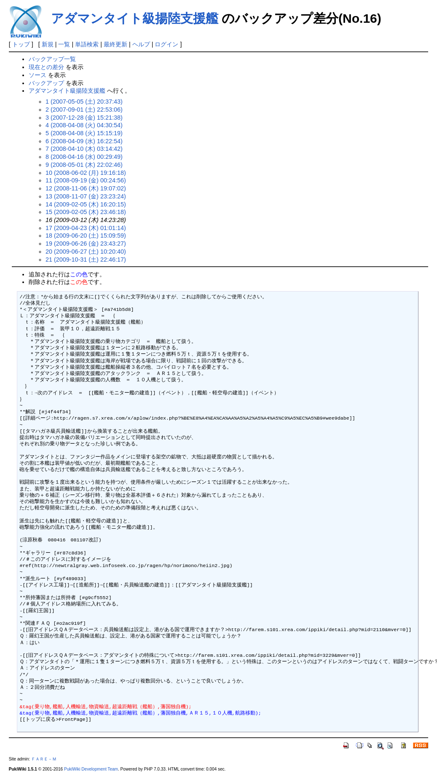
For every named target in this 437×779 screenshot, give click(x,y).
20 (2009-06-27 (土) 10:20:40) (86, 251)
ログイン (166, 44)
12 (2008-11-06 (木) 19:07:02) (86, 188)
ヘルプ (141, 44)
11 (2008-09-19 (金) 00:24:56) (86, 180)
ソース (37, 75)
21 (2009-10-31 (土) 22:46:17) (86, 259)
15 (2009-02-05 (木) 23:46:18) (86, 212)
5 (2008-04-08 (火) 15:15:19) (84, 133)
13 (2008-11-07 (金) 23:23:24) (86, 196)
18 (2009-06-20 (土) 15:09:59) (86, 235)
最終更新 (115, 44)
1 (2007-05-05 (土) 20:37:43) (84, 101)
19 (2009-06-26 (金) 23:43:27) (86, 243)
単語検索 (87, 44)
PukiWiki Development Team (91, 769)
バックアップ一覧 (52, 59)
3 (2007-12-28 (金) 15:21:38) (84, 117)
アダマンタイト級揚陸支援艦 (134, 18)
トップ (21, 44)
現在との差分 (46, 67)
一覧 (64, 44)
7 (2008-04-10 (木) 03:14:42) (84, 148)
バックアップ (46, 83)
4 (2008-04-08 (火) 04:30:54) (84, 125)
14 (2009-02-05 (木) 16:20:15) (86, 204)
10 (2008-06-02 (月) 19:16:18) (86, 172)
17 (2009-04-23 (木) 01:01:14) (86, 228)
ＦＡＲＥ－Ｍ (43, 759)
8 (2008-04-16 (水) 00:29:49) (84, 156)
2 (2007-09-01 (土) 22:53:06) (84, 109)
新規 (48, 44)
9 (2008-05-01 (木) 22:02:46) (84, 164)
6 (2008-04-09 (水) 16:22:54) (84, 141)
